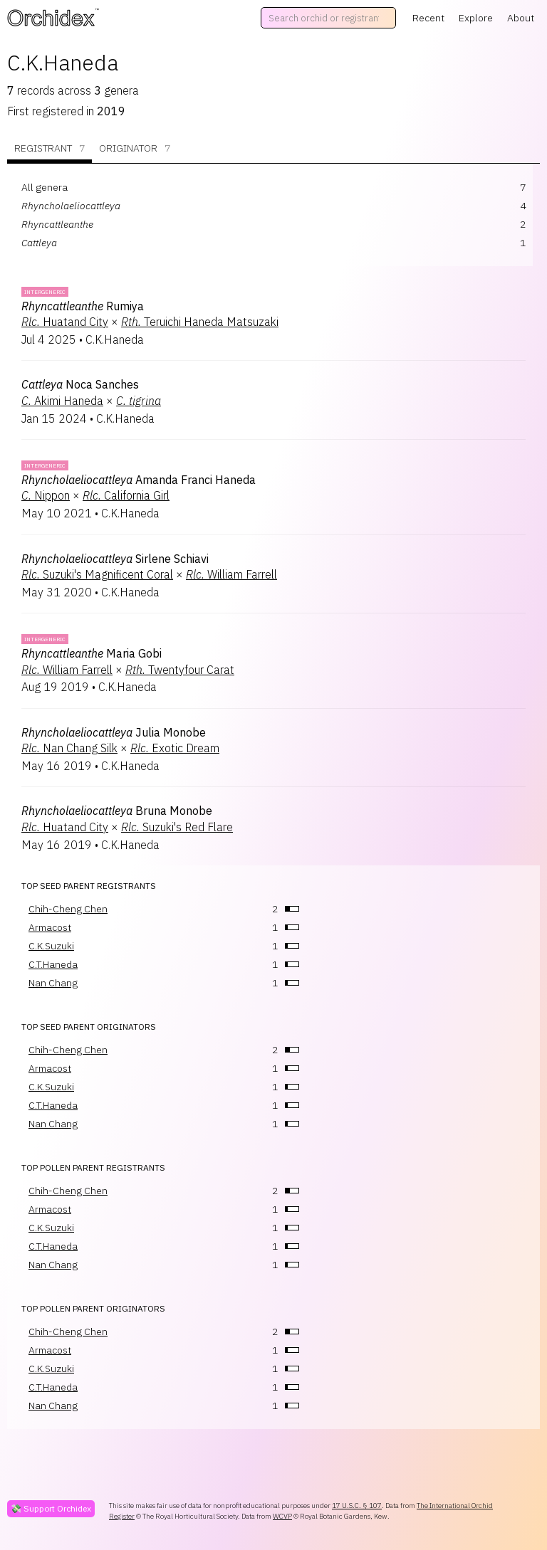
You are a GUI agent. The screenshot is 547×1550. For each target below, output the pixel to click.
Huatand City (64, 322)
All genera (44, 187)
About (520, 17)
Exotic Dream (174, 748)
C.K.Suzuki (51, 945)
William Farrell (231, 574)
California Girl (126, 495)
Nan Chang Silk (69, 748)
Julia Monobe (113, 732)
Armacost (49, 927)
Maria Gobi (91, 653)
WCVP (282, 1516)
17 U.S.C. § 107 (357, 1505)
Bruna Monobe (116, 810)
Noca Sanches (80, 384)
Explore (476, 17)
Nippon (45, 495)
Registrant (49, 148)
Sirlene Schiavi (115, 559)
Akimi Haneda (62, 401)
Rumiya (82, 306)
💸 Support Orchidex (51, 1508)
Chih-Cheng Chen (68, 908)
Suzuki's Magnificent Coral (97, 574)
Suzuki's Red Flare (177, 827)
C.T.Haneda (53, 964)
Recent (428, 17)
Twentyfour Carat (179, 670)
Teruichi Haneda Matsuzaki (199, 322)
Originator (134, 148)
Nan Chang (53, 982)
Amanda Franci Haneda (138, 480)
